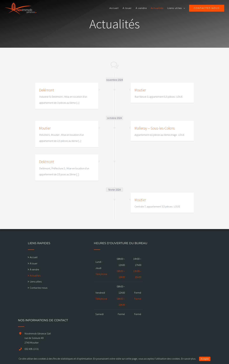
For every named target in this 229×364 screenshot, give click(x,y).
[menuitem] (116, 8)
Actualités (35, 275)
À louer (33, 263)
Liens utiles (36, 281)
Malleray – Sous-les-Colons (155, 128)
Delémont (46, 90)
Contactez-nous (38, 287)
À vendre (34, 269)
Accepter (205, 359)
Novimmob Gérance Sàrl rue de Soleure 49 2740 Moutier (37, 338)
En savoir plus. (188, 358)
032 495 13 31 (31, 349)
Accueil (34, 257)
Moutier (140, 90)
